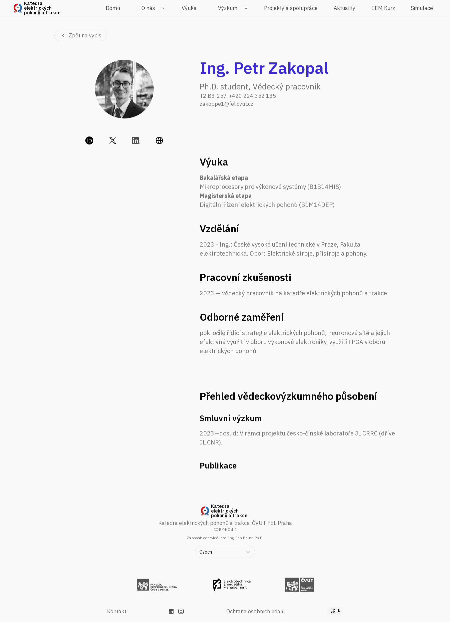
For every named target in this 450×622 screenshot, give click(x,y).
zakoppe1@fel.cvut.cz (226, 103)
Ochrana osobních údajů (255, 611)
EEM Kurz (383, 8)
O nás (148, 8)
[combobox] (225, 552)
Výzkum (227, 8)
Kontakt (116, 611)
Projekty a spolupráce (291, 8)
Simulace (422, 8)
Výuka (189, 8)
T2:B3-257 (213, 95)
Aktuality (344, 8)
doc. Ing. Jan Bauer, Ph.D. (242, 538)
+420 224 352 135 (252, 95)
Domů (113, 8)
